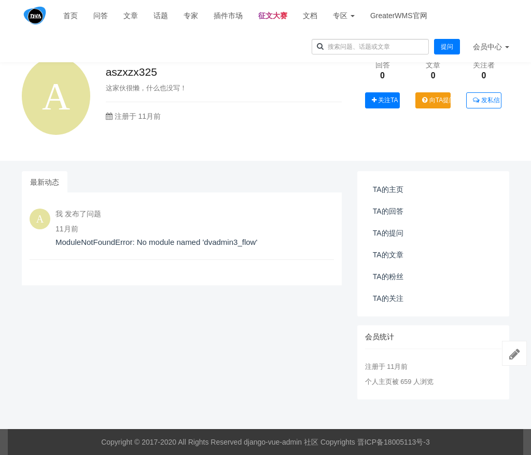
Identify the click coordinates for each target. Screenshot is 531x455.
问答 (100, 15)
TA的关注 (388, 298)
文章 (130, 15)
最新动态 (44, 182)
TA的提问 (388, 233)
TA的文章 (388, 255)
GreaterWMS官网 (398, 15)
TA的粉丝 (388, 276)
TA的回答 (388, 211)
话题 (160, 15)
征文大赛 (272, 15)
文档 (310, 15)
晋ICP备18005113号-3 (393, 442)
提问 (447, 46)
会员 (491, 47)
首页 (70, 15)
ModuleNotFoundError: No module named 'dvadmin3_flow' (156, 242)
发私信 (486, 100)
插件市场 (228, 15)
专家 (191, 15)
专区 (344, 15)
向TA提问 (436, 100)
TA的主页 (388, 189)
